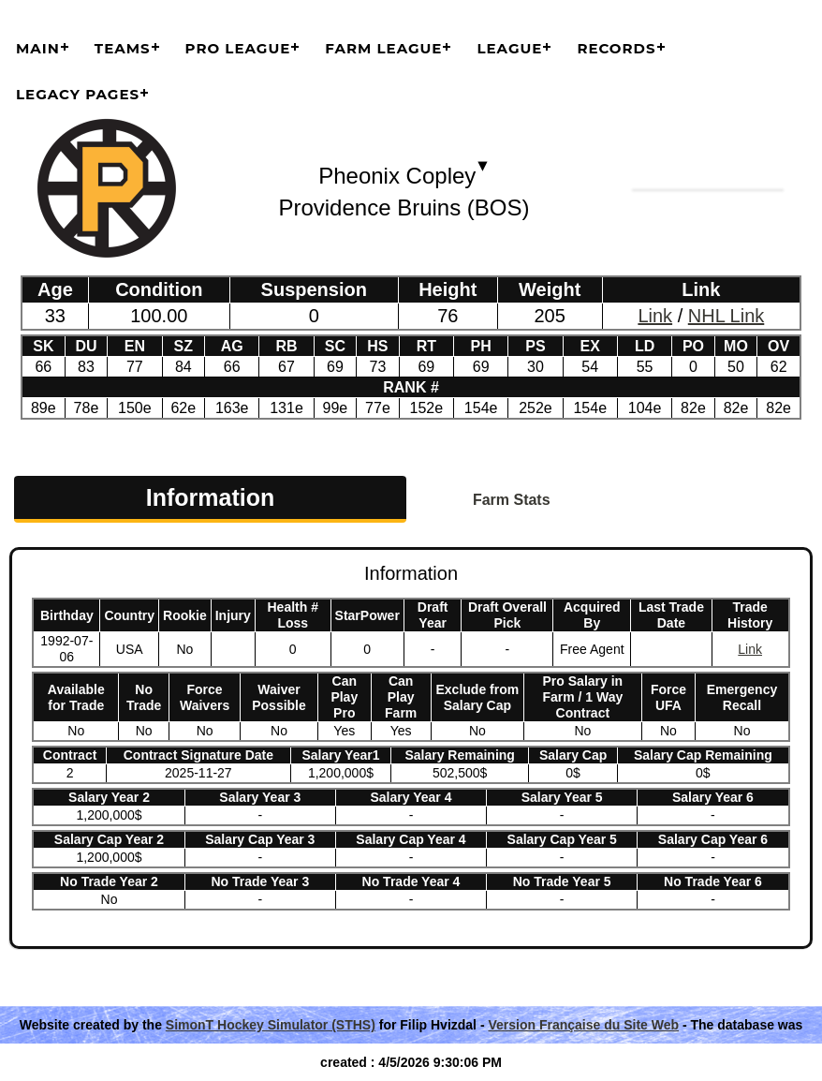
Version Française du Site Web (583, 1024)
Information (210, 497)
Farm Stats (511, 500)
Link (655, 315)
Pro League (238, 48)
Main (38, 48)
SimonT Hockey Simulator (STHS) (270, 1024)
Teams (123, 48)
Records (616, 48)
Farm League (383, 48)
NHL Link (726, 315)
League (509, 48)
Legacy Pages (77, 94)
